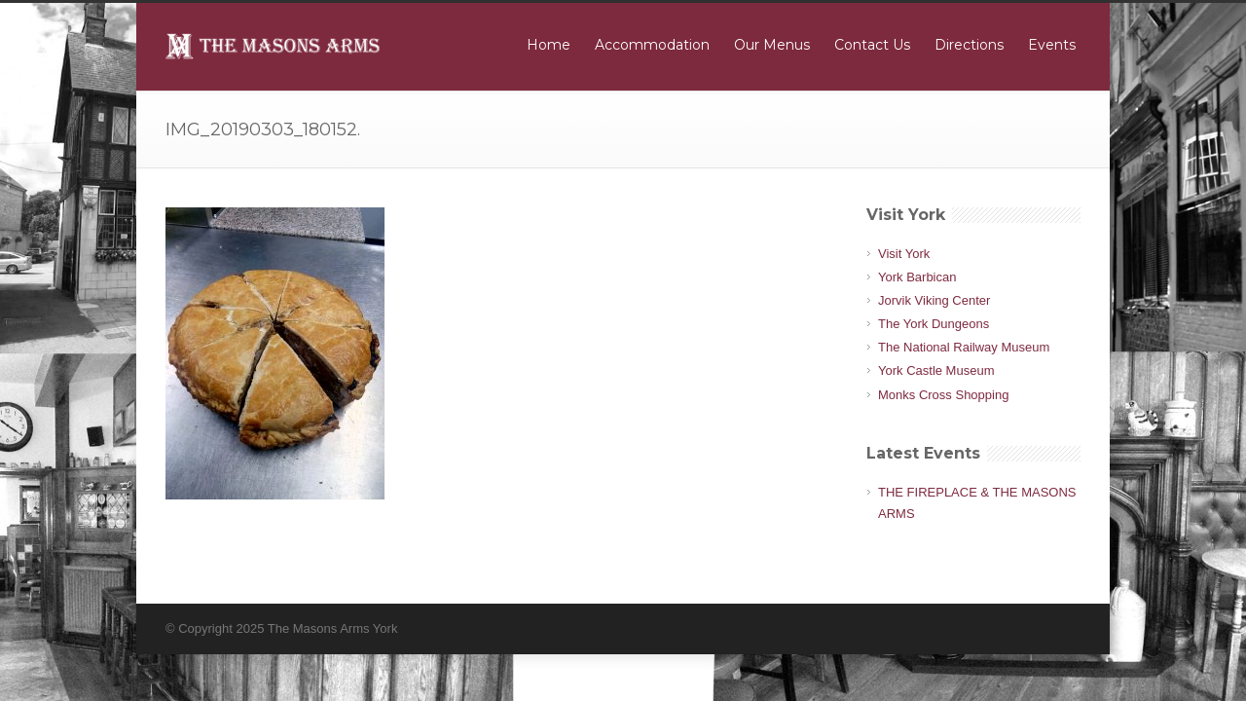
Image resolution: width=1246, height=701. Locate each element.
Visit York (904, 253)
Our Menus (772, 45)
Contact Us (872, 45)
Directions (969, 45)
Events (1052, 45)
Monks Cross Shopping (943, 394)
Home (548, 45)
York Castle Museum (936, 370)
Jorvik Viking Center (934, 300)
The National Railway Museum (963, 347)
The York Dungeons (933, 323)
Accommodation (652, 45)
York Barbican (917, 277)
